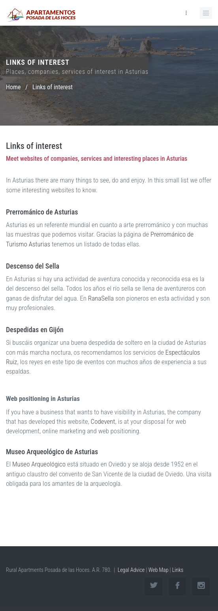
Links (178, 570)
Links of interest (52, 87)
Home (13, 87)
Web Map (158, 570)
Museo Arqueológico (39, 464)
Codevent (103, 422)
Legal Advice (131, 570)
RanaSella (101, 298)
